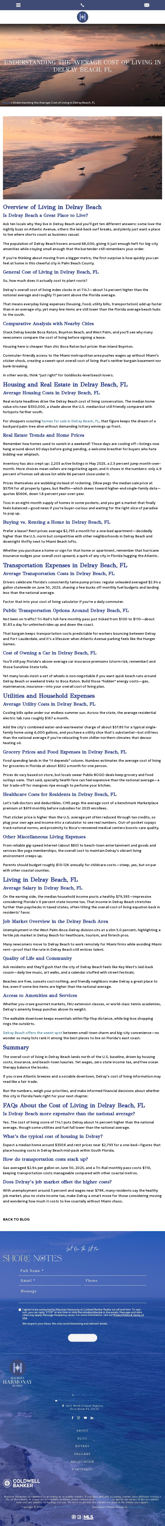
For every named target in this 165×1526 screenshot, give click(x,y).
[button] (82, 1338)
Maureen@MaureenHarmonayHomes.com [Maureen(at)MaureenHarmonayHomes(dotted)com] (84, 1400)
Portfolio (82, 1469)
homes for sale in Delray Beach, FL (70, 421)
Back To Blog (16, 1219)
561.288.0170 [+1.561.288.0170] (84, 1395)
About (82, 1430)
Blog (82, 1438)
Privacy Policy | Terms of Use (74, 1507)
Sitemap (50, 1507)
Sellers (82, 1454)
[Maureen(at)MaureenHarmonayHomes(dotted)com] (146, 5)
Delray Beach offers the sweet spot (32, 1033)
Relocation (82, 1461)
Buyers (82, 1446)
